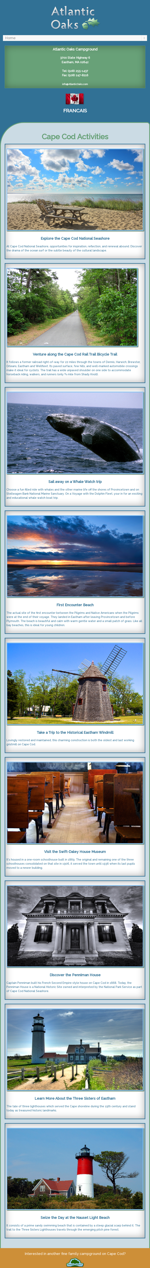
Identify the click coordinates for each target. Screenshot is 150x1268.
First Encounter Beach (75, 605)
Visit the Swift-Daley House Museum (75, 852)
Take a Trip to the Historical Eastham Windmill (75, 732)
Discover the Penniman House (75, 975)
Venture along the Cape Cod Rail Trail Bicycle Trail (75, 354)
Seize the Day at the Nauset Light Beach (75, 1218)
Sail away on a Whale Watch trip (75, 482)
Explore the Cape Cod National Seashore (75, 238)
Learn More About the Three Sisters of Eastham (75, 1098)
